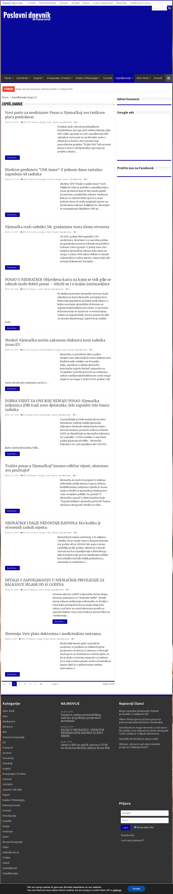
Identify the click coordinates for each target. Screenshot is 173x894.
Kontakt (75, 3)
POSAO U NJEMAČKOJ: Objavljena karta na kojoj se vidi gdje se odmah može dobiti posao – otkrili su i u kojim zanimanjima (58, 281)
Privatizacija (9, 815)
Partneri (63, 3)
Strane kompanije (42, 415)
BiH (25, 122)
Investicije (22, 78)
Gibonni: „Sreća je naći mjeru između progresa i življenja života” (139, 746)
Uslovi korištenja (47, 3)
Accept (138, 888)
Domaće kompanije (37, 179)
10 (41, 684)
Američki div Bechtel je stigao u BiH (138, 739)
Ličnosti (107, 78)
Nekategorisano (11, 805)
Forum (86, 3)
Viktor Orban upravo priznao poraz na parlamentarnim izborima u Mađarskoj (141, 721)
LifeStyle (8, 784)
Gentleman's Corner (140, 3)
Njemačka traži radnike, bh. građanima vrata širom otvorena (57, 227)
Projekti (7, 821)
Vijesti (7, 78)
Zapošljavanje (123, 78)
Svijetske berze (11, 852)
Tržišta (6, 857)
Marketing (121, 3)
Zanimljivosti (10, 868)
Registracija (127, 835)
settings (117, 890)
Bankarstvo (9, 721)
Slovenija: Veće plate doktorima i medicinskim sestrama (53, 634)
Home (5, 97)
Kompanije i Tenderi (58, 78)
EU (29, 122)
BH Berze (8, 726)
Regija (43, 122)
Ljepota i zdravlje (12, 789)
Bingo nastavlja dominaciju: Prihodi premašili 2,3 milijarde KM (44, 89)
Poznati (158, 78)
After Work (142, 78)
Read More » (12, 157)
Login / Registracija (103, 3)
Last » (55, 684)
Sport (6, 836)
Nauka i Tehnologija (87, 78)
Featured (8, 747)
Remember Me (144, 827)
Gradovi (35, 122)
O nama (32, 3)
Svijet (49, 122)
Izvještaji (7, 763)
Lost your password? (132, 840)
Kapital (37, 78)
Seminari (8, 831)
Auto (5, 716)
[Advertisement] (108, 47)
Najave (34, 289)
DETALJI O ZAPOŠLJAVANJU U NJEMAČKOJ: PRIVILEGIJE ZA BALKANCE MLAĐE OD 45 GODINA (54, 582)
